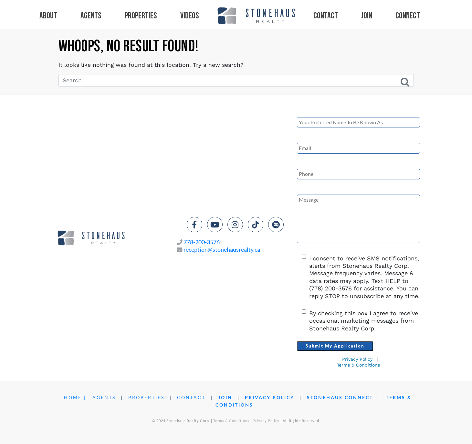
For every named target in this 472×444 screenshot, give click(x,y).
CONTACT (191, 397)
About (48, 15)
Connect (407, 16)
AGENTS (104, 397)
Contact (325, 16)
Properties (141, 15)
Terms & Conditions (358, 365)
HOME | (75, 397)
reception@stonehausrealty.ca (222, 249)
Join (366, 15)
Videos (189, 16)
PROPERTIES (146, 397)
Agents (90, 15)
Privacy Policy (357, 359)
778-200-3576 (202, 242)
